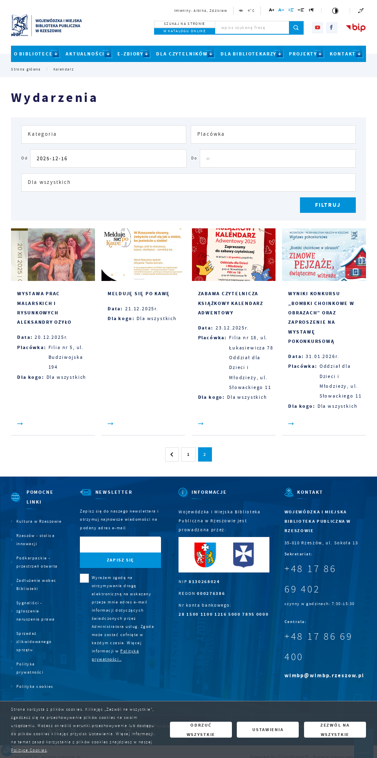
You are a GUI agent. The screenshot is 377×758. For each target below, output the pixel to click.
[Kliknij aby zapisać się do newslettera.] (120, 560)
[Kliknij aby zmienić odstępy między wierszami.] (291, 11)
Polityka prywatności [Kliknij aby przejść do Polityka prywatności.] (30, 668)
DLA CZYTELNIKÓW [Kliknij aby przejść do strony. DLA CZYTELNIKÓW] (181, 54)
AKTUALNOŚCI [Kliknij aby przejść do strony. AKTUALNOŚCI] (85, 54)
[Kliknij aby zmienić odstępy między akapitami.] (311, 11)
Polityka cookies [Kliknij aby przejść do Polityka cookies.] (34, 686)
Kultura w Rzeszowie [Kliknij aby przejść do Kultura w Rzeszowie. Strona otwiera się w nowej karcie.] (39, 521)
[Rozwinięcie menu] (36, 502)
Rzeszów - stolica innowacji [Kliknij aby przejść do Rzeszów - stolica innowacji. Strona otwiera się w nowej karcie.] (35, 539)
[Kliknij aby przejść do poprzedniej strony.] (172, 454)
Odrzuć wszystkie (201, 729)
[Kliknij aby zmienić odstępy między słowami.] (301, 11)
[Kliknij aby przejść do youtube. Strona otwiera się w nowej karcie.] (317, 27)
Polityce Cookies (29, 750)
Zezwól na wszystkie (334, 729)
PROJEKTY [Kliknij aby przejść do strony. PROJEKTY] (303, 54)
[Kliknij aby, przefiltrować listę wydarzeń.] (328, 205)
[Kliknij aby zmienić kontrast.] (335, 10)
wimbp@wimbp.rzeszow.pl (324, 675)
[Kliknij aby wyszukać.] (296, 27)
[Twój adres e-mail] (108, 544)
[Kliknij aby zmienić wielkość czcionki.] (272, 11)
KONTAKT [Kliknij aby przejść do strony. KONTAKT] (343, 54)
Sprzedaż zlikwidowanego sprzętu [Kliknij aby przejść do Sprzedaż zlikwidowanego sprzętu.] (34, 641)
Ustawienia (267, 729)
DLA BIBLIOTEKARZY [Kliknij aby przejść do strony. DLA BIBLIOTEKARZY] (248, 54)
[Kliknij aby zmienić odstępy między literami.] (281, 11)
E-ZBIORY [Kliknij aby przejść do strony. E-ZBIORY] (130, 54)
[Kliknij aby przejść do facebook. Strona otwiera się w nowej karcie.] (331, 27)
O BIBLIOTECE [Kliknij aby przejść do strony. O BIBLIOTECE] (33, 54)
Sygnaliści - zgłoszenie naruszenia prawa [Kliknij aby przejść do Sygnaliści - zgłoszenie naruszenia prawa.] (35, 611)
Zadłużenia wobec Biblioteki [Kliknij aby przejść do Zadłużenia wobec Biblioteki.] (36, 584)
